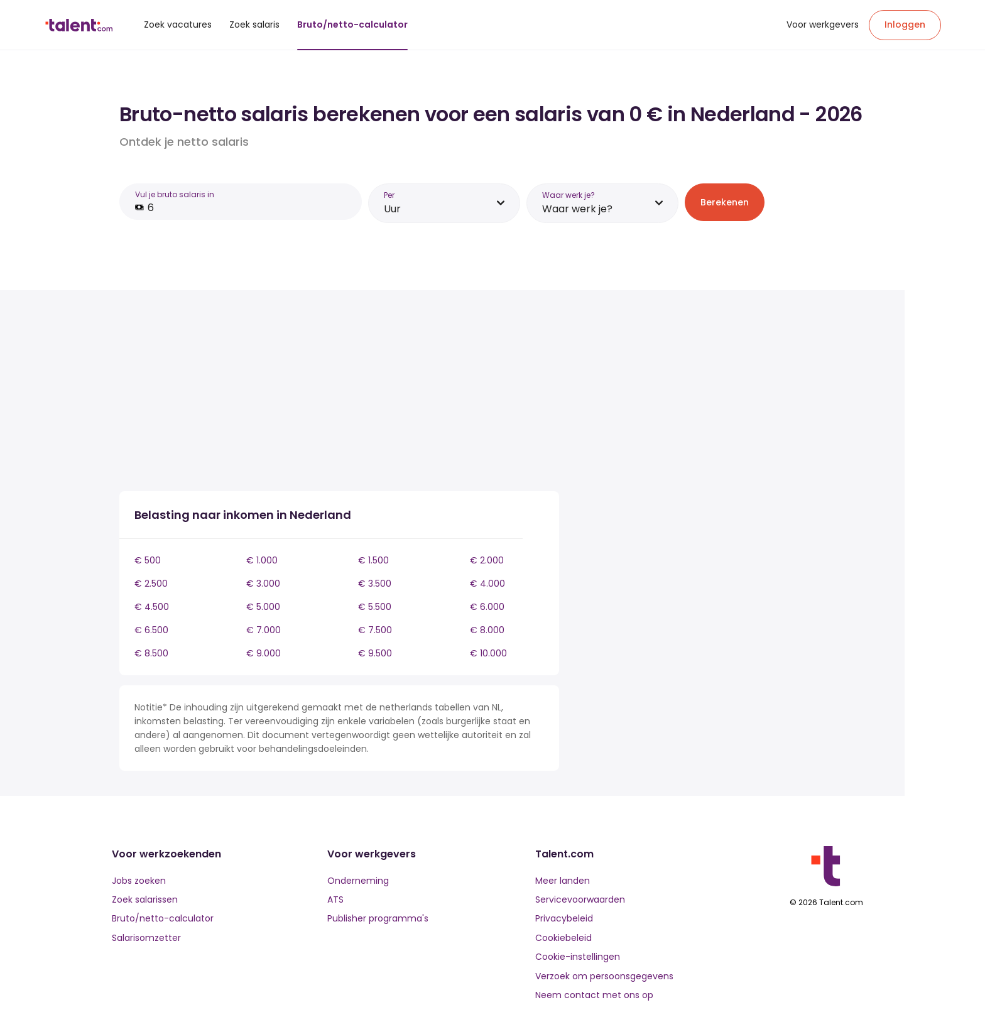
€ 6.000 (487, 606)
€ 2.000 (487, 560)
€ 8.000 (487, 630)
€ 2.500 (151, 583)
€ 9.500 (375, 653)
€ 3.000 (263, 583)
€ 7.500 (375, 630)
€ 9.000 (263, 653)
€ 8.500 (151, 653)
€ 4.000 (487, 583)
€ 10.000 (488, 653)
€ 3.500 (374, 583)
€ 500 (147, 560)
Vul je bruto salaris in (174, 194)
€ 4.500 (151, 606)
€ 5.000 (263, 606)
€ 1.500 (373, 560)
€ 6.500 (151, 630)
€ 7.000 (263, 630)
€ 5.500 (374, 606)
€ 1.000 (262, 560)
